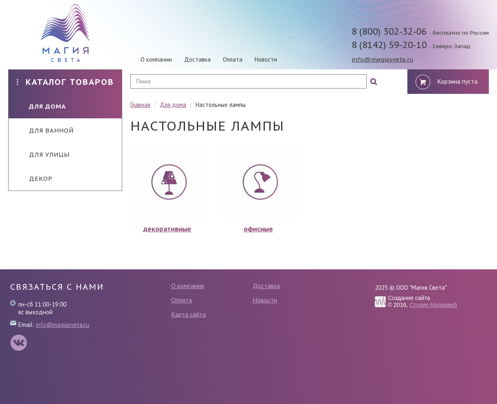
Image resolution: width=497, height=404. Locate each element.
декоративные (167, 228)
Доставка (197, 59)
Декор (35, 178)
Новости (266, 59)
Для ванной (45, 130)
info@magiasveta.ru (382, 59)
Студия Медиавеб (433, 305)
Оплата (232, 59)
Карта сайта (188, 314)
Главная (140, 105)
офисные (258, 228)
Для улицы (43, 154)
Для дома (41, 106)
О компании (156, 59)
